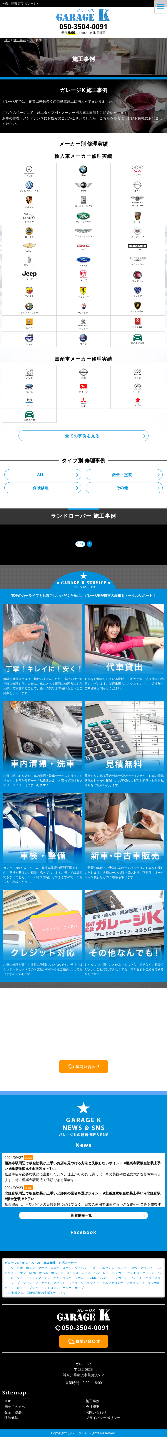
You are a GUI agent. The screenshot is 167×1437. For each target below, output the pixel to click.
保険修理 (40, 487)
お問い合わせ (96, 1412)
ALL (40, 474)
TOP (7, 1401)
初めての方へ (14, 1406)
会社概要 (93, 1406)
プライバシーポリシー (103, 1417)
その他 (122, 487)
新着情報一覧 (81, 1215)
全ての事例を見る (82, 435)
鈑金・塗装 (122, 474)
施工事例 (93, 1401)
